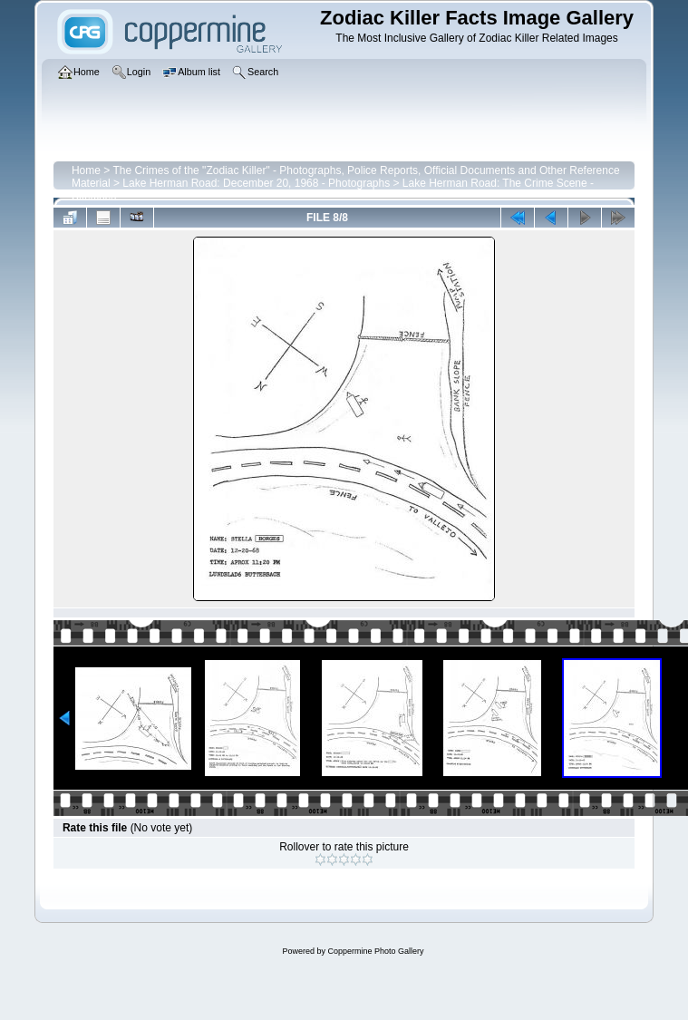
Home (86, 170)
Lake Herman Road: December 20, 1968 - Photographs (256, 183)
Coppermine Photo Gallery (375, 951)
